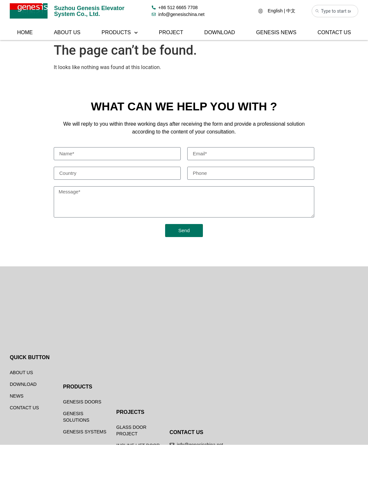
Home (25, 32)
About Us (67, 32)
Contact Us (334, 32)
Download (219, 32)
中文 (290, 10)
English (275, 10)
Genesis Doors (82, 444)
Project (171, 32)
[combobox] (335, 11)
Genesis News (276, 32)
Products (120, 33)
